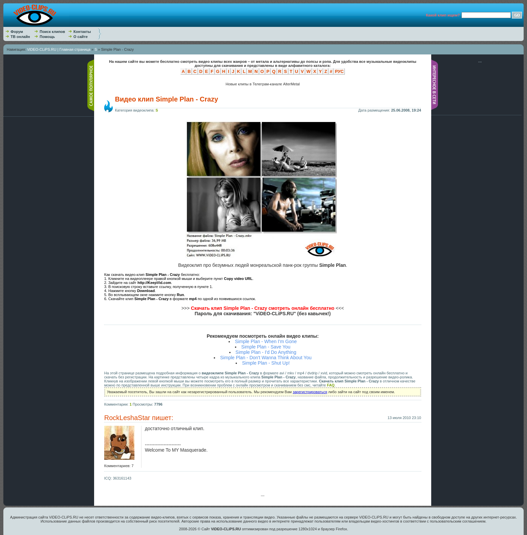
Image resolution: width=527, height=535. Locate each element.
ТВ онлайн (20, 37)
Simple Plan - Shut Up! (266, 363)
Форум (17, 32)
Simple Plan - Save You (265, 346)
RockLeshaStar (127, 417)
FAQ (331, 385)
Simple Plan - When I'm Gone (266, 341)
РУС (339, 71)
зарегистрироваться (310, 392)
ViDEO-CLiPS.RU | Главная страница (58, 49)
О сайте (81, 37)
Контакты (82, 32)
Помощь (47, 37)
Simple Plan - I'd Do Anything (266, 352)
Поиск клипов (52, 32)
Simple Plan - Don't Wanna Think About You (266, 357)
